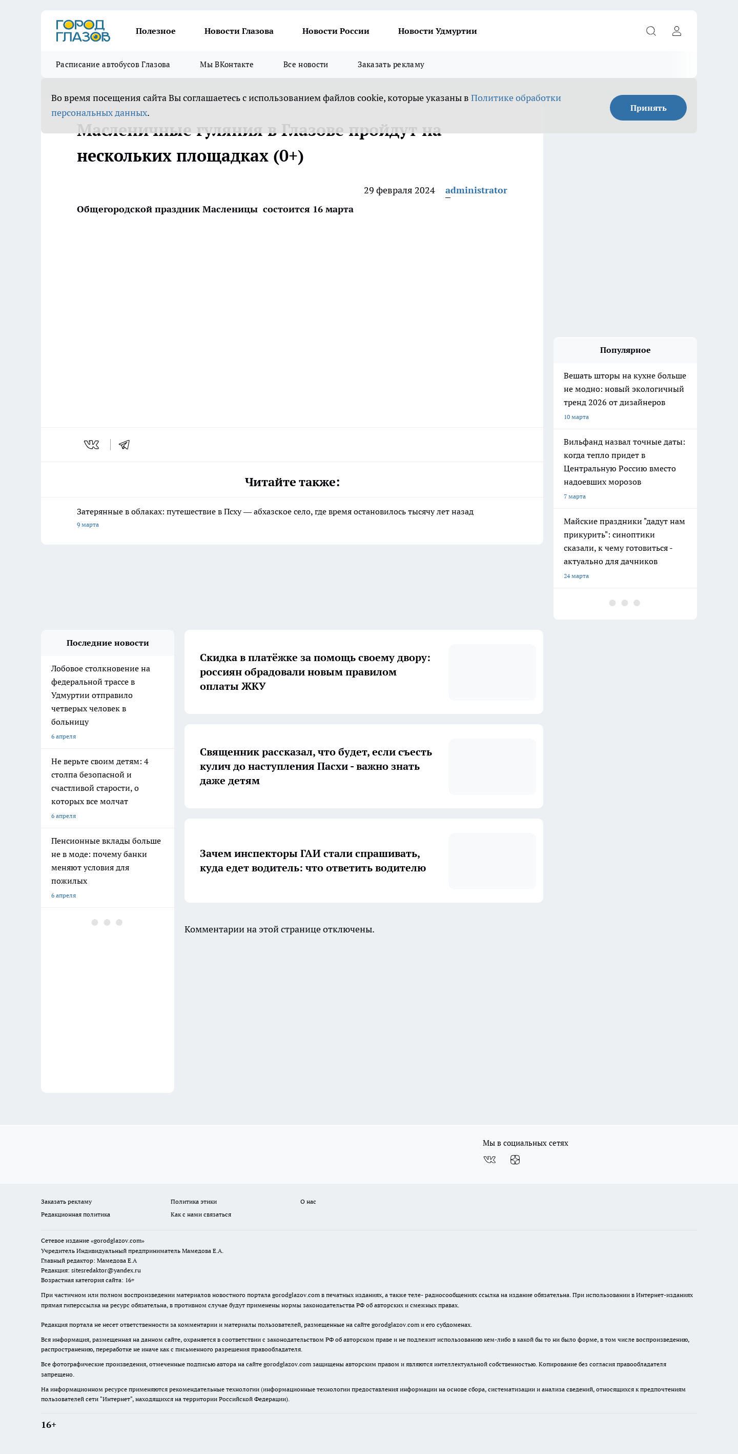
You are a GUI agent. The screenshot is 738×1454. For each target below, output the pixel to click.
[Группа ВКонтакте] (489, 1159)
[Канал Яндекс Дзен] (515, 1159)
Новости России (336, 31)
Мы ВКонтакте (227, 64)
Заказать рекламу (391, 64)
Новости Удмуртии (437, 31)
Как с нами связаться (201, 1214)
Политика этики (194, 1201)
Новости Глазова (239, 31)
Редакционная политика (75, 1214)
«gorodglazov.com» (118, 1240)
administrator (476, 190)
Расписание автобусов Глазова (113, 64)
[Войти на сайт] (676, 31)
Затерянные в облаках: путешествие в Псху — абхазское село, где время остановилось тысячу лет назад (292, 518)
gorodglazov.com (296, 1295)
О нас (308, 1201)
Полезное (156, 31)
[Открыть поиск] (651, 31)
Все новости (305, 64)
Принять (648, 108)
